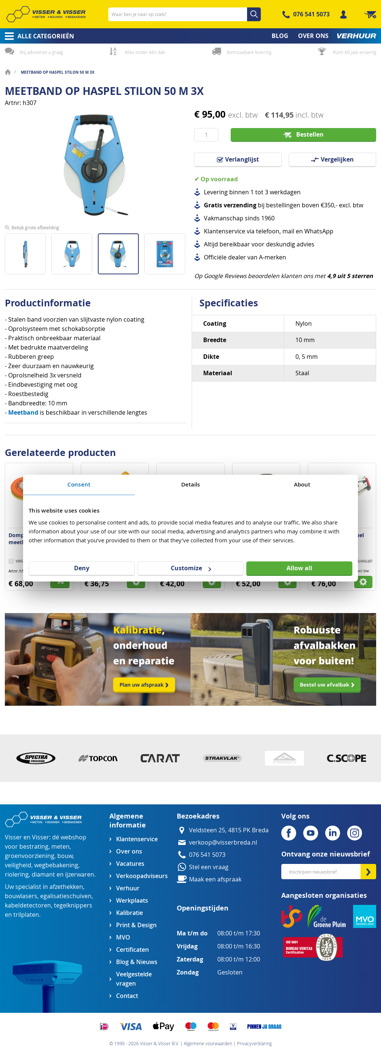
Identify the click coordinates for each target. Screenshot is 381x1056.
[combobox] (184, 14)
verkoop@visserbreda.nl (223, 842)
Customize (191, 568)
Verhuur (128, 888)
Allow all (299, 568)
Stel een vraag (208, 867)
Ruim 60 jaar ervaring (354, 52)
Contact (127, 996)
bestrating (33, 847)
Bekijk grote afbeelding (35, 227)
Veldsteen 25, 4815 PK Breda (229, 830)
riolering (17, 874)
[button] (28, 251)
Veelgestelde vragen (134, 979)
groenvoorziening (29, 856)
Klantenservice (137, 839)
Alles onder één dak (145, 52)
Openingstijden (202, 908)
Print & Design (136, 925)
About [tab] (302, 484)
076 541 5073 (311, 14)
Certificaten (132, 950)
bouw (65, 856)
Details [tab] (190, 484)
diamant (43, 874)
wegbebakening (56, 865)
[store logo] (46, 14)
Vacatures (130, 864)
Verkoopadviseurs (141, 876)
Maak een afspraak (215, 879)
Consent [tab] (78, 484)
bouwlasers (21, 896)
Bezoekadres (198, 816)
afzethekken (66, 887)
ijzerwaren (79, 874)
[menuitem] (37, 36)
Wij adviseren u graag (41, 52)
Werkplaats (132, 901)
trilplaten (26, 915)
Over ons (129, 851)
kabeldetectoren (28, 905)
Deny (81, 568)
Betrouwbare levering (249, 52)
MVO (123, 937)
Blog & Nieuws (136, 962)
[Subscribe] (368, 871)
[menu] (190, 36)
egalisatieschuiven (66, 896)
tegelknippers (73, 905)
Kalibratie (129, 913)
